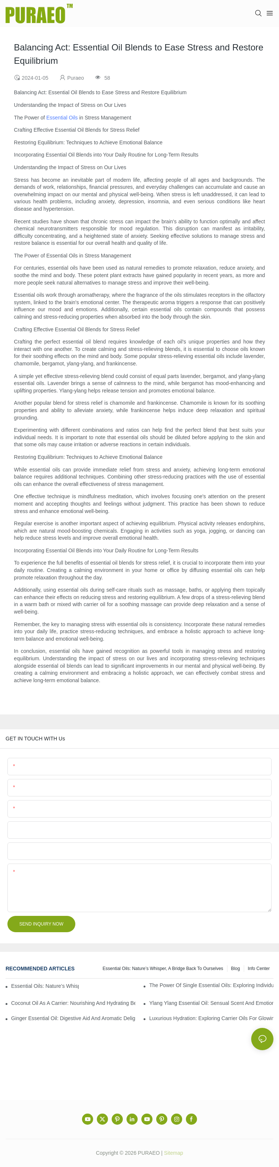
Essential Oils (62, 118)
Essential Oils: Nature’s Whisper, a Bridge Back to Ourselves (163, 968)
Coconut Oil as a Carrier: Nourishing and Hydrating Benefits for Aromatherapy (73, 1003)
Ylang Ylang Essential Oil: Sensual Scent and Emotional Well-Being (211, 1003)
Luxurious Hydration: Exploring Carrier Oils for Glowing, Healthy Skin (211, 1018)
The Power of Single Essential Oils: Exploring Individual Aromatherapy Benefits (211, 985)
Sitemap (173, 1153)
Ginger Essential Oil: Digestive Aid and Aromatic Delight (73, 1018)
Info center (259, 968)
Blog (235, 968)
